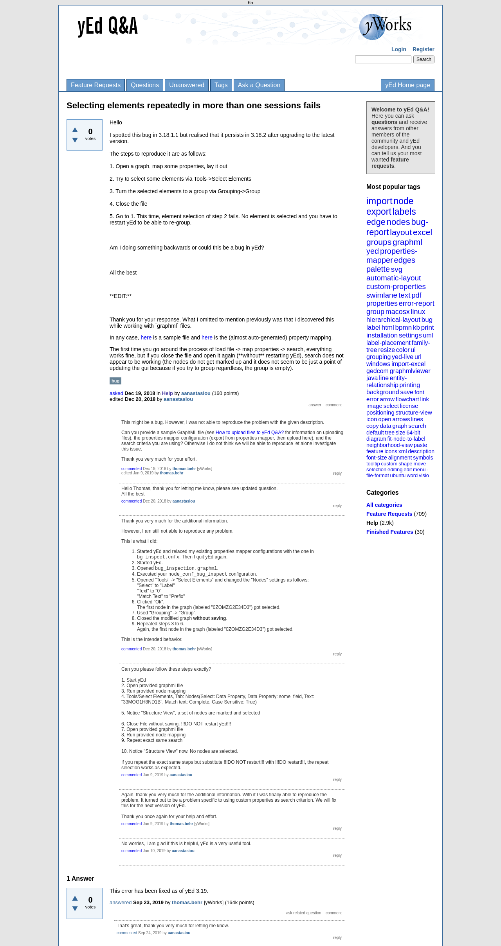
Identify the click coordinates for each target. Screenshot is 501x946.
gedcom (377, 371)
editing (394, 469)
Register (423, 49)
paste (420, 445)
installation (382, 335)
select (391, 405)
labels (404, 211)
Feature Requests (96, 85)
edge (376, 222)
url (418, 357)
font (419, 392)
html (388, 327)
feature (375, 451)
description (421, 451)
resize (386, 349)
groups (378, 241)
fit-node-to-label (406, 439)
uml (428, 335)
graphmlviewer (410, 371)
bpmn (403, 327)
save (406, 392)
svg (397, 269)
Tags (221, 85)
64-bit (413, 432)
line (384, 378)
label (373, 327)
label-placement (388, 342)
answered (121, 902)
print (427, 327)
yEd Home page (407, 85)
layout (401, 232)
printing (410, 385)
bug (427, 319)
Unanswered (186, 85)
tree (390, 432)
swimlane (381, 295)
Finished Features (389, 532)
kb (416, 327)
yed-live (402, 357)
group (375, 312)
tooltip (373, 464)
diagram (376, 439)
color (403, 349)
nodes (398, 222)
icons (390, 451)
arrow (387, 399)
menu (419, 469)
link (424, 399)
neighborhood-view (389, 445)
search (417, 425)
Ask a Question (259, 85)
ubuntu (398, 475)
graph (399, 425)
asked (116, 393)
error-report (416, 303)
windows (378, 364)
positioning (380, 412)
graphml (407, 241)
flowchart (407, 399)
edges (405, 260)
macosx (398, 312)
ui (413, 349)
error (372, 399)
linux (418, 312)
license (409, 405)
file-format (377, 475)
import (379, 201)
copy (372, 425)
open (384, 419)
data (385, 425)
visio (424, 475)
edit (408, 469)
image (374, 405)
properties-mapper (392, 255)
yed (372, 251)
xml (402, 451)
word (412, 475)
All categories (384, 505)
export (378, 211)
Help (372, 523)
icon (371, 419)
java (372, 378)
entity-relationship (386, 381)
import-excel (408, 364)
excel (422, 232)
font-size (376, 457)
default (375, 432)
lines (417, 419)
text (404, 295)
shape (405, 464)
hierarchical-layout (393, 319)
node (403, 201)
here (147, 337)
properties (382, 303)
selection (376, 469)
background (382, 392)
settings (410, 335)
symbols (423, 457)
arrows (401, 419)
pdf (416, 295)
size (400, 432)
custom (389, 464)
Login (398, 49)
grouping (378, 357)
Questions (145, 85)
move (419, 464)
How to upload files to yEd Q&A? (250, 432)
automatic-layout (393, 278)
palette (378, 269)
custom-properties (396, 286)
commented (131, 469)
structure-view (414, 412)
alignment (400, 457)
